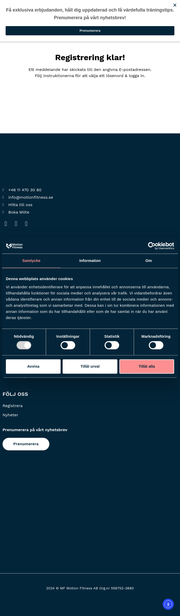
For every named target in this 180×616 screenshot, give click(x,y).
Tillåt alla (147, 366)
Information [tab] (90, 260)
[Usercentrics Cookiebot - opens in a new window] (151, 246)
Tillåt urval (90, 366)
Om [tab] (148, 260)
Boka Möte (18, 212)
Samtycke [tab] (31, 260)
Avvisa (33, 366)
